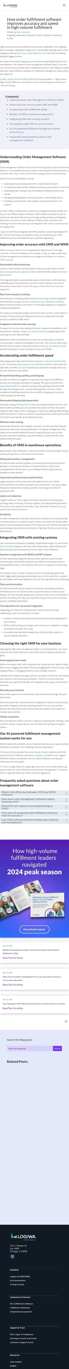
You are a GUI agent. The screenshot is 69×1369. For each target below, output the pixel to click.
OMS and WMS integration (11, 546)
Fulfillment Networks (20, 1307)
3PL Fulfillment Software (21, 1303)
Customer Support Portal (21, 1342)
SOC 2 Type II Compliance (21, 1334)
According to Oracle (57, 346)
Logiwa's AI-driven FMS (17, 79)
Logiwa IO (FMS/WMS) (20, 1276)
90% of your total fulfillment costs (31, 53)
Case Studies (16, 1361)
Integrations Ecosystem (21, 1311)
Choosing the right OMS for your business (31, 123)
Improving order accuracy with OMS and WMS (33, 104)
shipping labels (22, 404)
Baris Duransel (23, 32)
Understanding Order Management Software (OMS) (36, 99)
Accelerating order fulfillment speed (28, 109)
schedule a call (41, 755)
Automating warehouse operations (15, 272)
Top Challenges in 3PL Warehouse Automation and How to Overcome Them (34, 1004)
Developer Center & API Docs (23, 1338)
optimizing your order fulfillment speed (33, 364)
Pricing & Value (17, 1284)
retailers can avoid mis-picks (32, 331)
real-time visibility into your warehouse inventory (43, 301)
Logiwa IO (4, 232)
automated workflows (9, 386)
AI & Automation (17, 1280)
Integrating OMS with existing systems (29, 119)
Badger (13, 1365)
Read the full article (13, 957)
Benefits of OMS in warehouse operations (31, 114)
